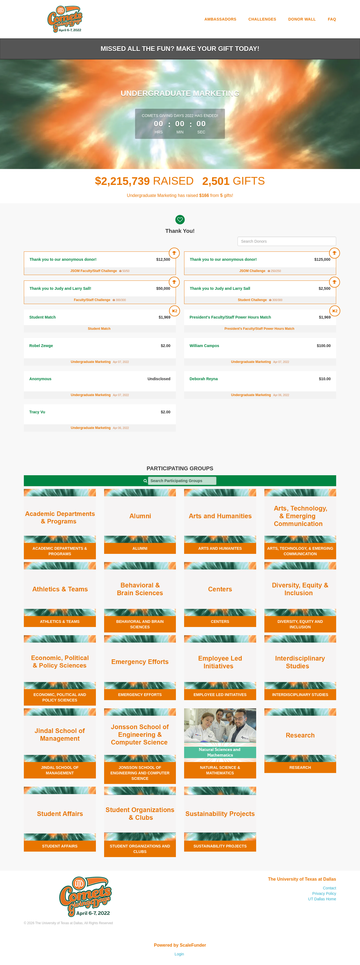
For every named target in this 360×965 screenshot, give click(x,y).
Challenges (262, 19)
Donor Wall (302, 19)
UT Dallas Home (322, 899)
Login (179, 954)
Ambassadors (220, 19)
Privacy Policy (324, 893)
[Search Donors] (287, 241)
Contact (329, 888)
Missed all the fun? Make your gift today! (180, 48)
